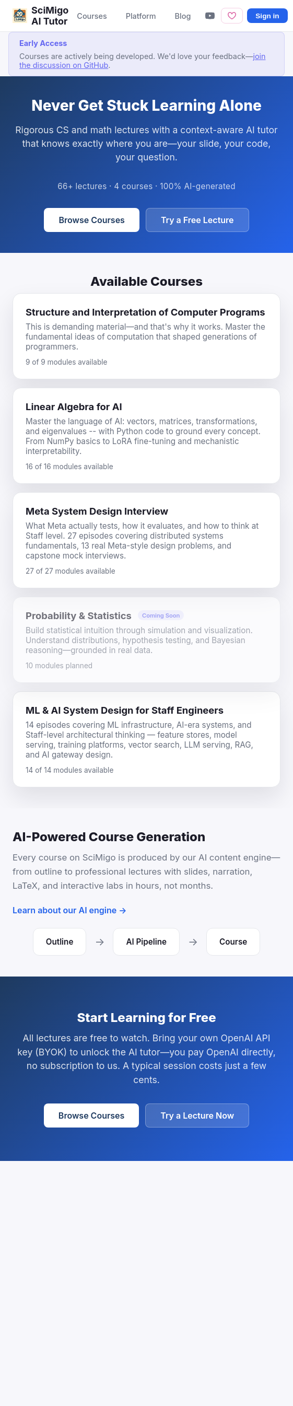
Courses (92, 15)
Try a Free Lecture (197, 220)
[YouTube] (210, 16)
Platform (141, 15)
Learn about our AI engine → (70, 910)
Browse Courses (91, 220)
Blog (183, 15)
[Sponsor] (232, 15)
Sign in (267, 16)
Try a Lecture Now (197, 1115)
